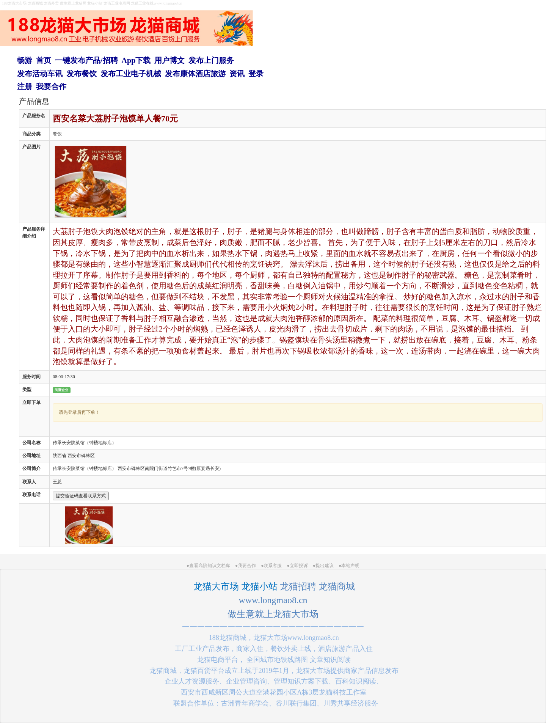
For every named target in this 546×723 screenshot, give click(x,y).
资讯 (237, 73)
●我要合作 (245, 565)
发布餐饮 (81, 73)
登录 (256, 73)
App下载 (136, 60)
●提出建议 (323, 565)
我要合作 (51, 86)
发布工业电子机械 (130, 73)
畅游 (24, 60)
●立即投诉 (297, 565)
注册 (24, 86)
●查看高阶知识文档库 (208, 565)
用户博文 (169, 60)
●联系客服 (271, 565)
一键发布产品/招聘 (86, 60)
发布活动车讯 (40, 73)
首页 (43, 60)
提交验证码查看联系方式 (81, 495)
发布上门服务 (211, 60)
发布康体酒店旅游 (195, 73)
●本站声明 (349, 565)
